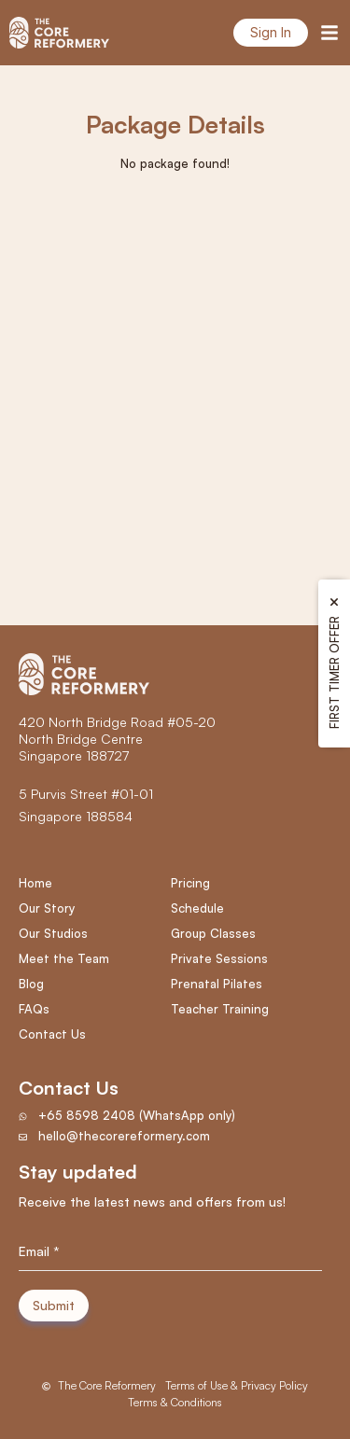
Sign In (270, 32)
